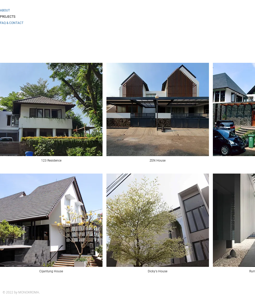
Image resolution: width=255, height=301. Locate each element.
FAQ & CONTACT (11, 23)
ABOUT (5, 10)
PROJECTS (7, 17)
